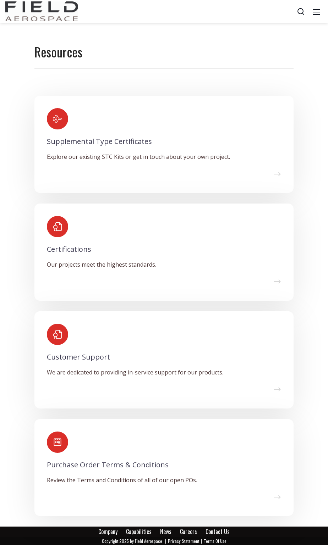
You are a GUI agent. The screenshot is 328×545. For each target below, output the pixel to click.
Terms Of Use (215, 541)
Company (107, 531)
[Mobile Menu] (317, 11)
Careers (188, 531)
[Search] (300, 11)
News (165, 531)
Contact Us (218, 531)
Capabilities (139, 531)
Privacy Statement (183, 541)
